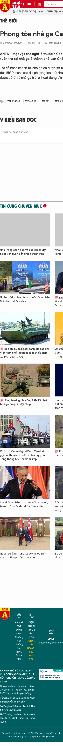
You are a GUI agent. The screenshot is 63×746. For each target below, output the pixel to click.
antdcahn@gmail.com (51, 642)
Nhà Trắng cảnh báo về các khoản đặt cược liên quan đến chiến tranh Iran (23, 252)
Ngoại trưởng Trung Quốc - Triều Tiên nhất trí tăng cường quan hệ (23, 555)
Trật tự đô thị (27, 11)
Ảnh (41, 11)
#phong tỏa (13, 101)
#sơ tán (45, 101)
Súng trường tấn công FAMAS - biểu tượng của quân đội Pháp (24, 402)
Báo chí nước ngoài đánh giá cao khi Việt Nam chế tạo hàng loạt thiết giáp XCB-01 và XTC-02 (24, 352)
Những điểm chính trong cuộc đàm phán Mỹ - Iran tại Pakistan (25, 299)
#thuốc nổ (30, 101)
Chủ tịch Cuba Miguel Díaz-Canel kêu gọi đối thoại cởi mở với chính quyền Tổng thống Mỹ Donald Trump (23, 455)
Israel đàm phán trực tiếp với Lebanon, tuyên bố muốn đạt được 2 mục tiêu (24, 504)
